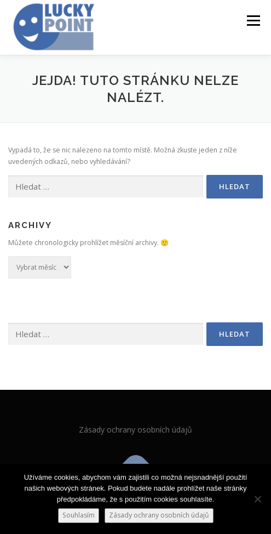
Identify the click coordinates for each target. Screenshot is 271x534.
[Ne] (257, 498)
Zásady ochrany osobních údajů (135, 429)
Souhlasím (78, 515)
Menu (253, 20)
